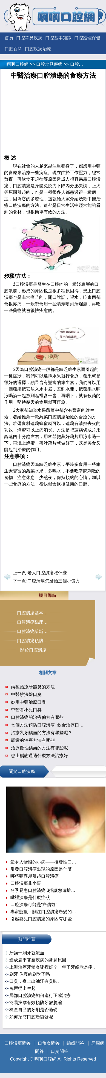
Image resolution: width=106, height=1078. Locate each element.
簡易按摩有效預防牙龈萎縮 (35, 1002)
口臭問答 (59, 1051)
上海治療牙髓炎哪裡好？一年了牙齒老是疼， (53, 967)
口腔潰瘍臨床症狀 (34, 622)
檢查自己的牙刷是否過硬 (33, 1009)
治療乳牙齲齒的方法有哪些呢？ (41, 732)
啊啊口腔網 (17, 64)
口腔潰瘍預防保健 (34, 640)
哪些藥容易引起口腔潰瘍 (34, 876)
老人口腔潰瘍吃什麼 (47, 572)
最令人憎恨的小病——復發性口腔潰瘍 (44, 862)
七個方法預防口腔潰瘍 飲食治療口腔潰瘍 (51, 725)
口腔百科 (13, 48)
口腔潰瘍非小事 (25, 883)
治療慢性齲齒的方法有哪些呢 (39, 748)
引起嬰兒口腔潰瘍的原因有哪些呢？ (44, 918)
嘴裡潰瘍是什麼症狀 (30, 897)
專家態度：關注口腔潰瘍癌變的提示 (44, 911)
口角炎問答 (49, 1043)
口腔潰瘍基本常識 (34, 613)
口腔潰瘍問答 (17, 1043)
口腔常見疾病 (29, 37)
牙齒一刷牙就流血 (26, 953)
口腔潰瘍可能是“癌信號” (33, 904)
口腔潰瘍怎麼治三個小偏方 (53, 581)
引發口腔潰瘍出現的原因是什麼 (41, 869)
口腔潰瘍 (79, 64)
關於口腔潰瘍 (33, 650)
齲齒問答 (75, 1043)
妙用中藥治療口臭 (28, 702)
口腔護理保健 (87, 37)
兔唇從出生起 (22, 988)
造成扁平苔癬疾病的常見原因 (37, 960)
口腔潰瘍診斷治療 (34, 631)
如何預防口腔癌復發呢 (31, 1016)
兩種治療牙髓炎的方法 (33, 686)
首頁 (9, 37)
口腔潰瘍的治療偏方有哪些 (37, 717)
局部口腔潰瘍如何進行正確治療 (40, 995)
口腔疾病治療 (38, 48)
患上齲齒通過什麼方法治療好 (39, 755)
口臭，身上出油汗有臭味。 (35, 981)
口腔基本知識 (58, 37)
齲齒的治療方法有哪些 (33, 740)
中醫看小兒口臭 (26, 709)
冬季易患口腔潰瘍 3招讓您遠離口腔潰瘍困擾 (44, 890)
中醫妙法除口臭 (26, 694)
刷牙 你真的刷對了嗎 (29, 974)
